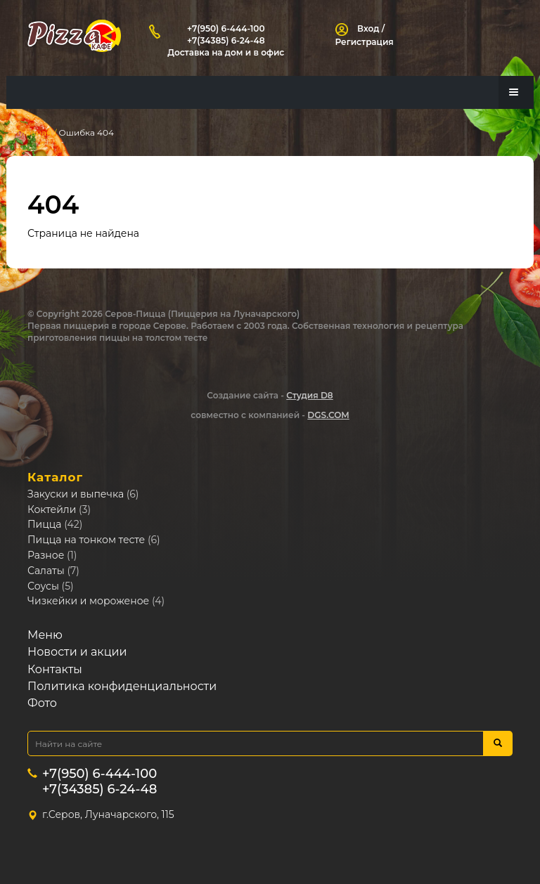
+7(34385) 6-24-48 (226, 40)
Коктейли (51, 509)
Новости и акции (77, 652)
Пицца (44, 525)
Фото (42, 703)
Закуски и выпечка (75, 494)
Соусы (43, 586)
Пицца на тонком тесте (86, 540)
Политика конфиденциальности (122, 687)
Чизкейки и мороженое (88, 601)
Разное (45, 556)
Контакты (54, 669)
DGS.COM (328, 415)
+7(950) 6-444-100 (225, 28)
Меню (45, 635)
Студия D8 (309, 395)
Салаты (46, 571)
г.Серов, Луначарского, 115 (108, 815)
